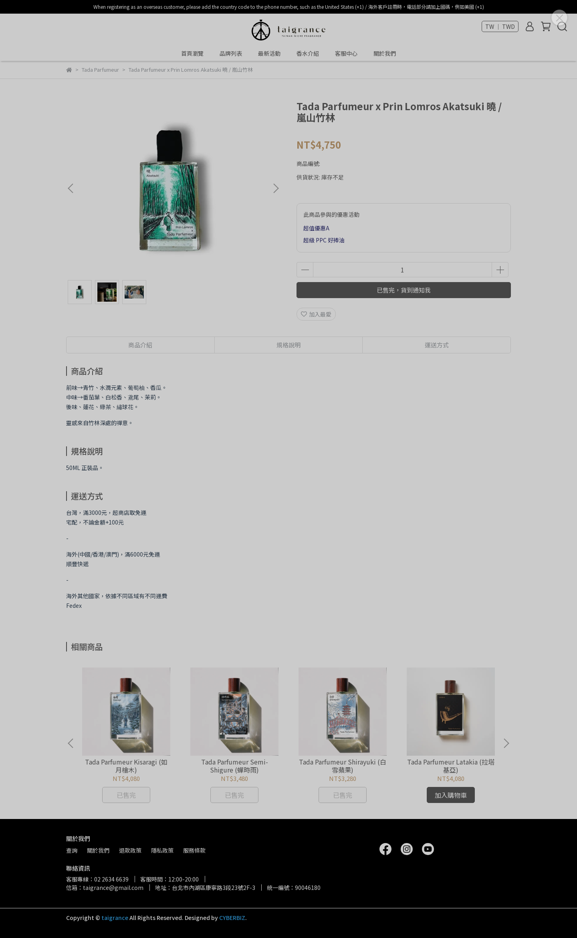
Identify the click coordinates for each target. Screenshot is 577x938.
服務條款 (194, 850)
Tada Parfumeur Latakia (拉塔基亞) (450, 766)
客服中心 (346, 53)
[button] (275, 188)
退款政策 (130, 850)
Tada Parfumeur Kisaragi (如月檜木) (126, 766)
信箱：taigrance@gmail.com (104, 888)
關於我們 (384, 53)
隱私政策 (162, 850)
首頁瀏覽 (192, 53)
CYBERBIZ (232, 918)
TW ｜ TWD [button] (500, 26)
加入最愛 (316, 314)
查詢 (71, 850)
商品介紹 (140, 345)
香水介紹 (308, 53)
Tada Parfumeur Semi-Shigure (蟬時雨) (234, 766)
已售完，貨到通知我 (404, 290)
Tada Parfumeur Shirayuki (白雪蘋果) (342, 766)
